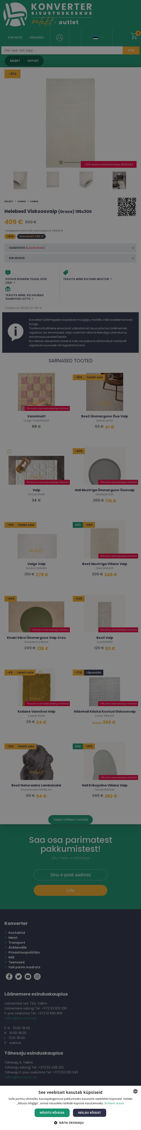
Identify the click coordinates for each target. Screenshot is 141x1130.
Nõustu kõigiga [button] (52, 1113)
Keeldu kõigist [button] (89, 1113)
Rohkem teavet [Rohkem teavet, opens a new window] (114, 1103)
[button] (70, 1122)
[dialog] (70, 565)
